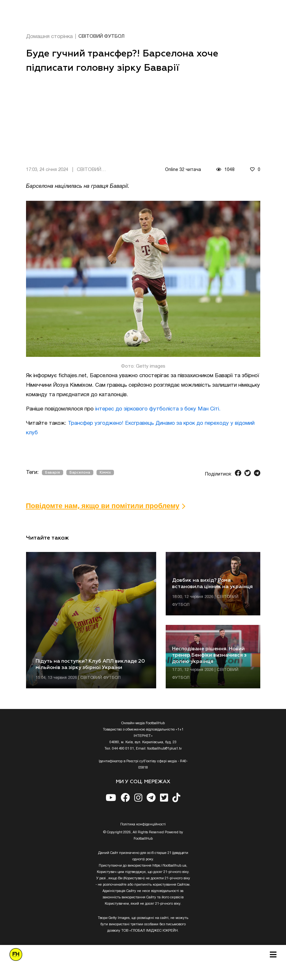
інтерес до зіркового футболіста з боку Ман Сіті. (158, 409)
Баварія (52, 472)
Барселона (80, 472)
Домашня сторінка (49, 36)
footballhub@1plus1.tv (164, 748)
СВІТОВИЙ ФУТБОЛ (101, 36)
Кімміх (105, 472)
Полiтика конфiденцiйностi (143, 824)
